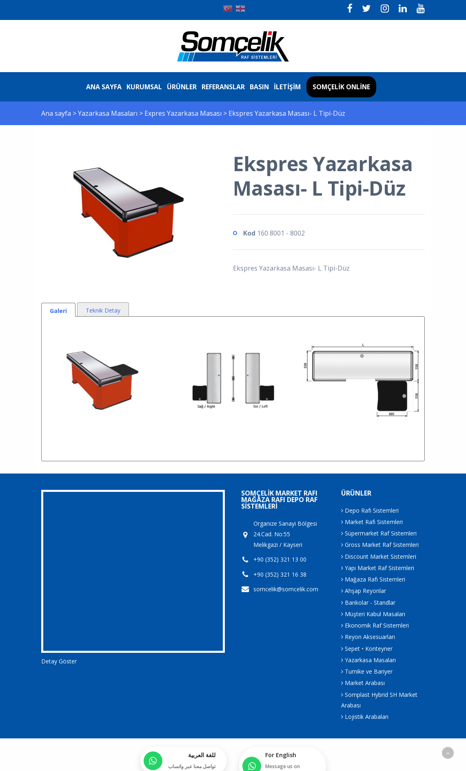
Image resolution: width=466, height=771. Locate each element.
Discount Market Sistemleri (378, 556)
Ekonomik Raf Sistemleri (375, 625)
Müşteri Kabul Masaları (373, 614)
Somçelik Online (341, 86)
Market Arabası (363, 683)
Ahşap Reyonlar (363, 591)
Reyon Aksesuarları (368, 637)
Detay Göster (59, 661)
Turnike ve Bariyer (367, 671)
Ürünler (182, 86)
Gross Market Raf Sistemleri (380, 545)
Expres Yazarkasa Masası (183, 113)
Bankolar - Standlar (368, 602)
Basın (259, 86)
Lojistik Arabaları (364, 716)
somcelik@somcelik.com (285, 589)
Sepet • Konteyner (367, 648)
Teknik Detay (103, 310)
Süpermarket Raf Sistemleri (379, 533)
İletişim (287, 86)
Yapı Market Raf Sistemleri (377, 568)
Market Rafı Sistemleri (372, 522)
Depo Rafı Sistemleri (370, 510)
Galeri (58, 311)
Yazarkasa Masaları (108, 113)
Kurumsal (144, 86)
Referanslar (223, 86)
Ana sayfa (104, 86)
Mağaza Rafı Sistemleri (373, 579)
